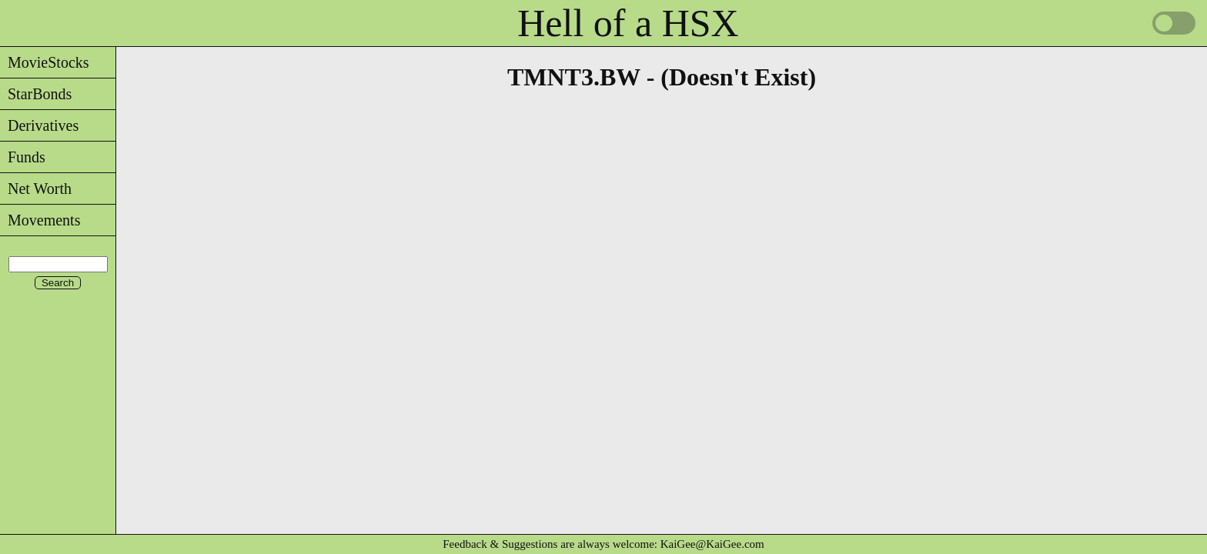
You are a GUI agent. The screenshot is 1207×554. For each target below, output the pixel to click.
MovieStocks (44, 62)
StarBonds (36, 93)
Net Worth (36, 188)
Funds (22, 157)
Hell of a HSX (627, 23)
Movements (40, 220)
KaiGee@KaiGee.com (712, 544)
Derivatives (39, 125)
